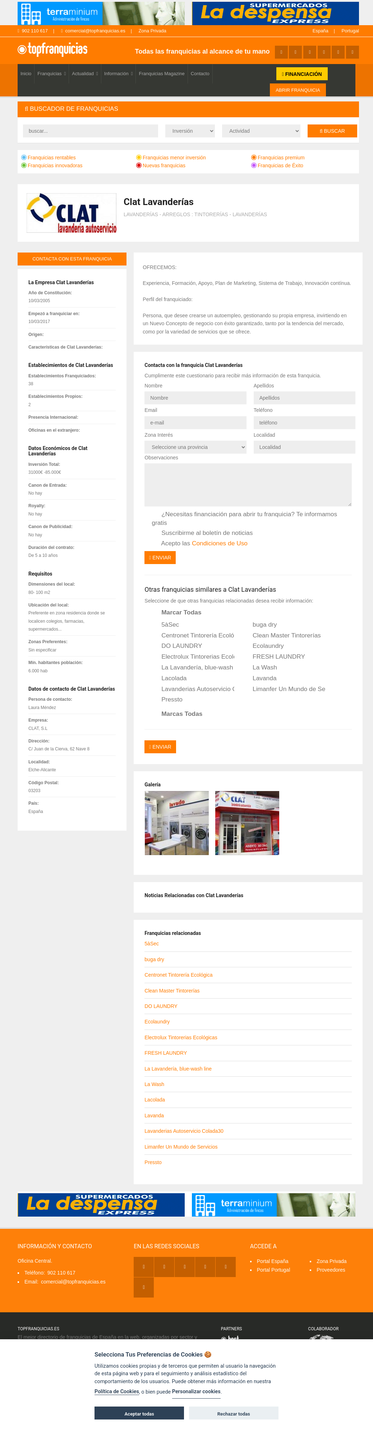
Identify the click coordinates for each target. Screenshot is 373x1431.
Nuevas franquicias (160, 165)
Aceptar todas (139, 1414)
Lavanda (259, 678)
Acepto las (200, 544)
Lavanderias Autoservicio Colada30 (193, 689)
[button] (188, 109)
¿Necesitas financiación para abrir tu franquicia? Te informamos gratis (244, 518)
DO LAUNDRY (177, 646)
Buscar (332, 131)
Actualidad (85, 73)
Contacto (200, 73)
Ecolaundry (263, 646)
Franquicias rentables (48, 157)
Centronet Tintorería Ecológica (193, 636)
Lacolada (169, 678)
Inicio (25, 73)
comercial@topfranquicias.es (93, 30)
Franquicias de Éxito (277, 165)
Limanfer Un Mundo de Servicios (284, 689)
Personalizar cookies (196, 1392)
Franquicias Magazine (161, 73)
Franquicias (51, 73)
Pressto (167, 700)
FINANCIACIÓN (302, 74)
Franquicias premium (278, 157)
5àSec (165, 625)
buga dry (260, 625)
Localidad (264, 435)
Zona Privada (152, 30)
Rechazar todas (233, 1414)
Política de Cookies (117, 1392)
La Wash (260, 668)
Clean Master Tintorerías (282, 636)
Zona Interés (158, 435)
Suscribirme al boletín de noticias (202, 533)
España (320, 30)
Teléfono (263, 410)
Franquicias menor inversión (171, 157)
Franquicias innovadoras (52, 165)
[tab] (188, 109)
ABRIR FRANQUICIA (298, 90)
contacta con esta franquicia (72, 259)
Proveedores (331, 1270)
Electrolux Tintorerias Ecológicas (193, 657)
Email (150, 410)
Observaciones (161, 457)
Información (118, 73)
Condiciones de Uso (220, 543)
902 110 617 (33, 30)
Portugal (350, 30)
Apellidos (264, 386)
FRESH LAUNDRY (274, 657)
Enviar (160, 557)
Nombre (153, 386)
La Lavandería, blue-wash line (193, 668)
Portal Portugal (273, 1270)
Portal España (273, 1261)
